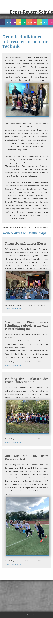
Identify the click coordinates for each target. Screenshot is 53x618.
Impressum (22, 615)
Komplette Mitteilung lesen (13, 308)
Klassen (14, 22)
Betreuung (35, 22)
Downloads (46, 22)
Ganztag (40, 22)
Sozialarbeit (51, 22)
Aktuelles (9, 22)
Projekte (24, 22)
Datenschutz (30, 615)
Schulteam (19, 22)
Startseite (3, 22)
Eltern (30, 22)
